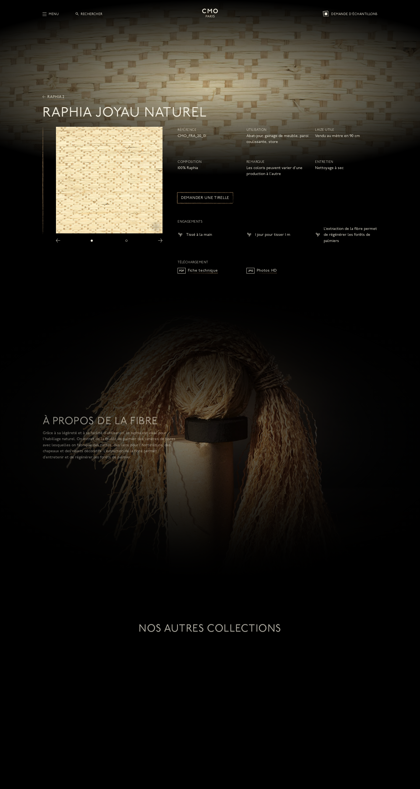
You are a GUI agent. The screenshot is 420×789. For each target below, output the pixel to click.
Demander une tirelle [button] (205, 198)
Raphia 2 (54, 97)
